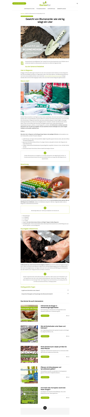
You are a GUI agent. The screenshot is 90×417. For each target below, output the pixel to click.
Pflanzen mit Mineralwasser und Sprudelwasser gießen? (51, 368)
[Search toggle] (77, 3)
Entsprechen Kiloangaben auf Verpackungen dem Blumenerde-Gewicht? (45, 294)
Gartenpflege (51, 8)
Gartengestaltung (29, 8)
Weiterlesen (45, 315)
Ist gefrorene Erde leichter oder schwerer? (45, 290)
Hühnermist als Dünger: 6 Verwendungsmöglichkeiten (49, 306)
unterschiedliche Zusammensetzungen (53, 76)
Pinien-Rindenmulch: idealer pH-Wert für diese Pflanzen (54, 347)
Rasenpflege (25, 340)
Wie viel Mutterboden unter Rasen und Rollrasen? (53, 327)
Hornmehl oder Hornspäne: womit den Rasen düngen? (53, 388)
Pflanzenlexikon (41, 8)
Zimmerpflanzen (61, 8)
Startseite (22, 13)
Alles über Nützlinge (19, 3)
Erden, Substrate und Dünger (26, 16)
